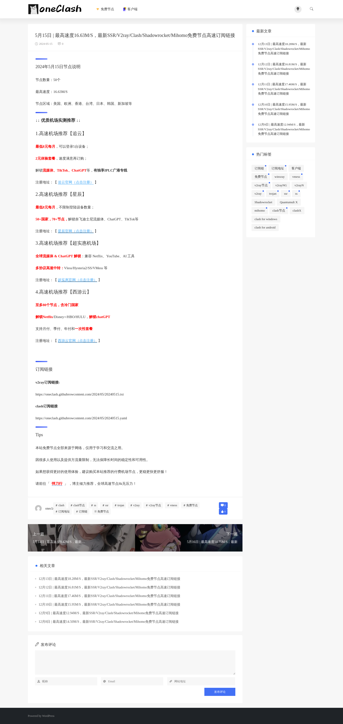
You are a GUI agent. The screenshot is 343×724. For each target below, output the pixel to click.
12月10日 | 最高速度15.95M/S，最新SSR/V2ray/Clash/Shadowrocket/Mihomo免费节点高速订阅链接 (109, 604)
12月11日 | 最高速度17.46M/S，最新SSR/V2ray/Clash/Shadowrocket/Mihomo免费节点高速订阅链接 (109, 596)
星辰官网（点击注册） (76, 231)
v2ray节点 (155, 505)
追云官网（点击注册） (76, 182)
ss (95, 505)
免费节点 (105, 9)
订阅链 (83, 511)
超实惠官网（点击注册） (77, 280)
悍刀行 (57, 484)
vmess (173, 505)
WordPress (48, 716)
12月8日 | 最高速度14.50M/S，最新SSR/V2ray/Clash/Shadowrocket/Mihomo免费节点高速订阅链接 (109, 621)
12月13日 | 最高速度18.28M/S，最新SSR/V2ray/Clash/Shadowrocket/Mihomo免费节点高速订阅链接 (109, 579)
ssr (106, 505)
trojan (120, 505)
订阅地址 (64, 511)
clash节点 (79, 505)
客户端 (130, 9)
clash (61, 505)
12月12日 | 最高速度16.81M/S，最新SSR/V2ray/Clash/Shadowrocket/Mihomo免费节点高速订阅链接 (109, 587)
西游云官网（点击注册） (77, 341)
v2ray (136, 505)
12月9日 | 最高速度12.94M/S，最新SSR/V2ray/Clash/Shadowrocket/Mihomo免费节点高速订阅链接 (109, 613)
